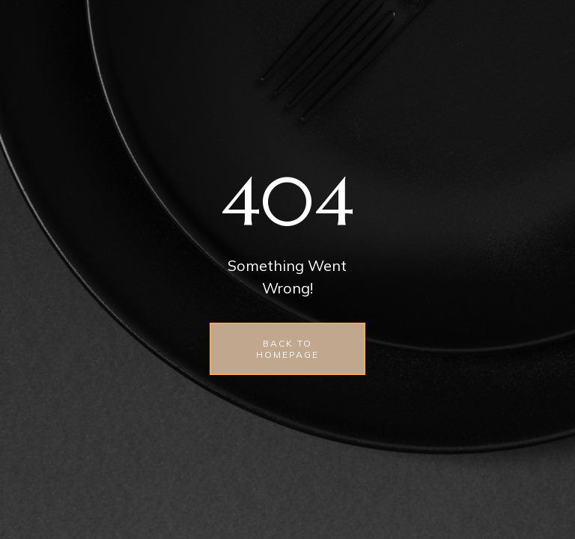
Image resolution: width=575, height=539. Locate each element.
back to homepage (287, 349)
